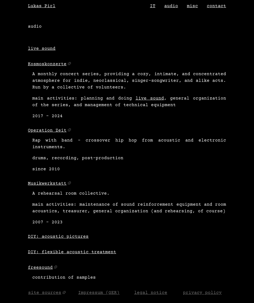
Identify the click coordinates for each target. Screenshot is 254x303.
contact (216, 6)
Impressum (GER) (99, 293)
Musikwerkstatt (47, 183)
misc (192, 6)
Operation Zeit (47, 130)
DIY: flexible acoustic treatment (72, 252)
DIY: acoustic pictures (58, 236)
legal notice (150, 293)
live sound (41, 48)
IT (152, 6)
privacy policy (202, 293)
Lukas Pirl (41, 6)
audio (171, 6)
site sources (44, 293)
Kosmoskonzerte (47, 64)
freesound (40, 267)
